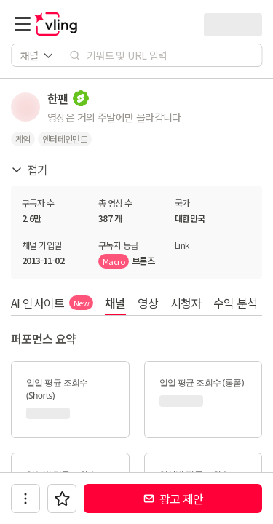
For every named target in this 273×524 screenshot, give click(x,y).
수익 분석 (235, 302)
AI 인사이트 (52, 302)
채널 (115, 302)
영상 (148, 302)
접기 (29, 169)
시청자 (186, 302)
